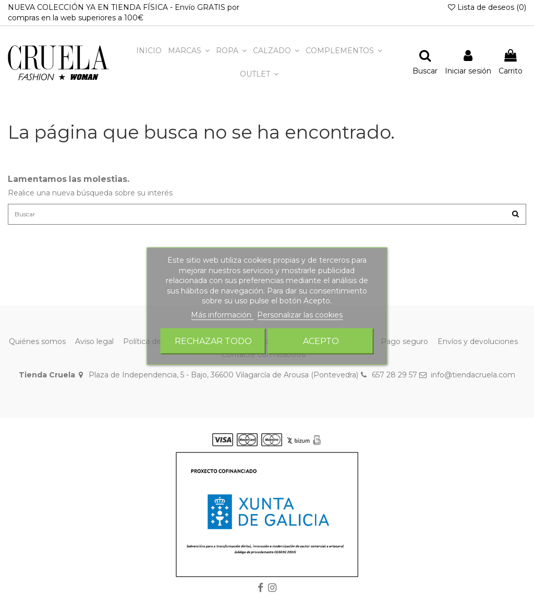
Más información (222, 315)
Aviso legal (94, 344)
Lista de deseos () (487, 7)
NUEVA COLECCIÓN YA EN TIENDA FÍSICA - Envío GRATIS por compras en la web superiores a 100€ (123, 12)
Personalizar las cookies (300, 315)
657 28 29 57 (394, 378)
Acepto (321, 341)
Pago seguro (404, 344)
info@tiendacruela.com (473, 378)
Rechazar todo (213, 341)
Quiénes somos (37, 344)
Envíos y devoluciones (478, 344)
